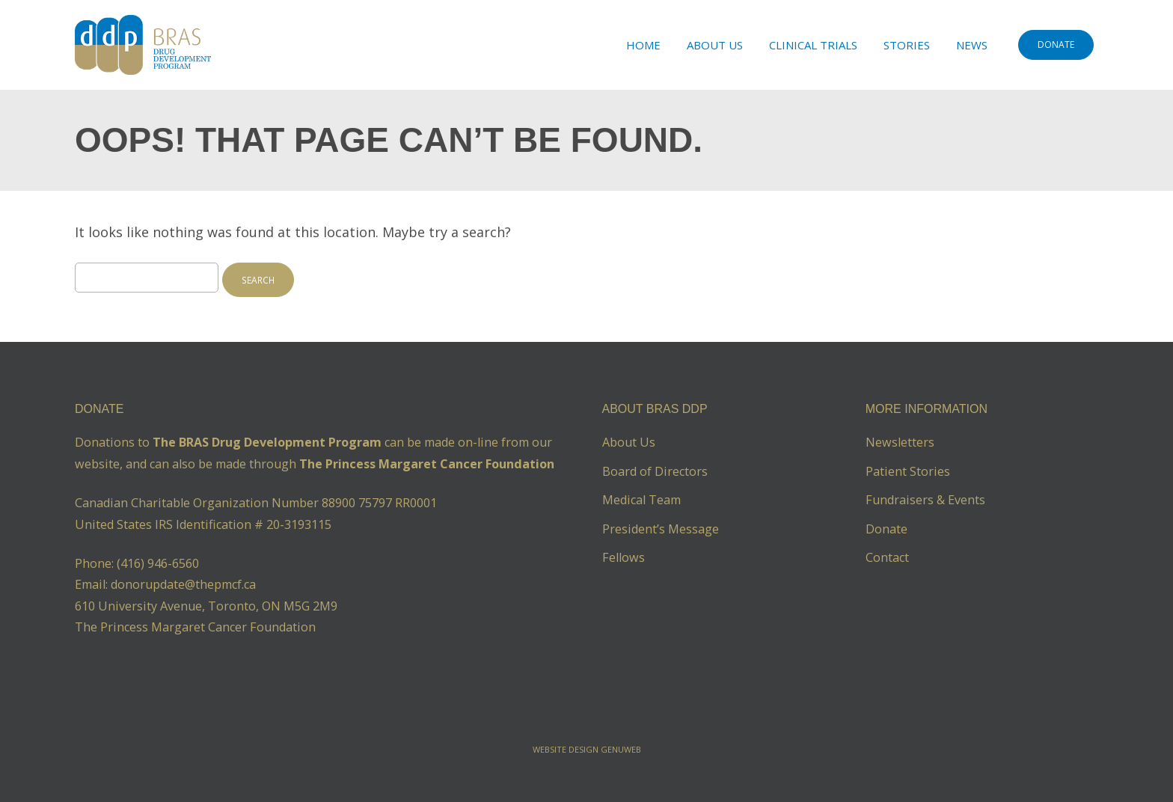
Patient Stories (908, 471)
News (971, 44)
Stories (906, 44)
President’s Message (660, 529)
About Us (715, 44)
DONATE (1056, 44)
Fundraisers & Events (925, 500)
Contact (887, 557)
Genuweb (621, 749)
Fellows (623, 557)
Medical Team (641, 500)
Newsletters (900, 442)
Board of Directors (655, 471)
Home (643, 44)
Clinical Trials (813, 44)
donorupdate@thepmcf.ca (183, 584)
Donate (886, 529)
